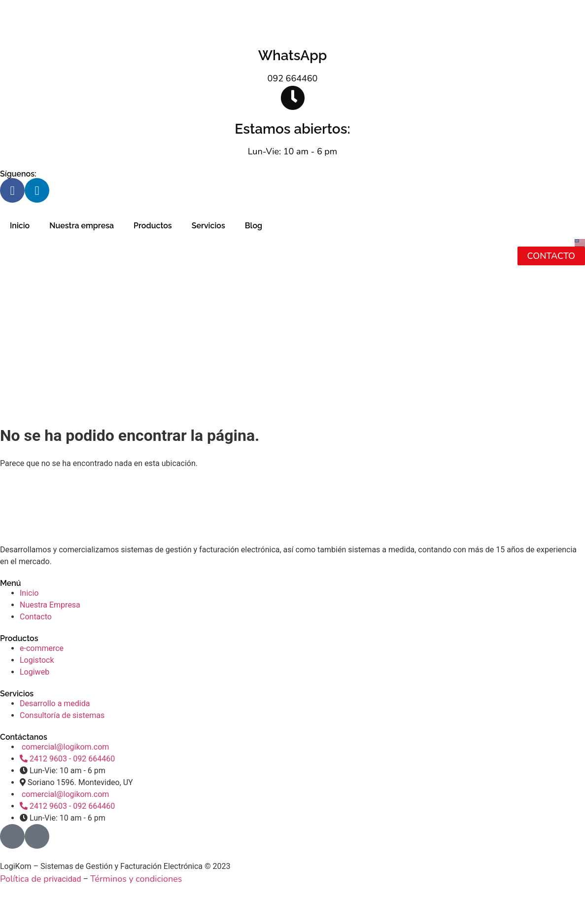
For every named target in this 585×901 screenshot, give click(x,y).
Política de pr (26, 879)
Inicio (20, 225)
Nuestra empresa (81, 225)
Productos (153, 225)
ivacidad (66, 879)
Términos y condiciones (136, 879)
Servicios (208, 225)
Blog (253, 225)
